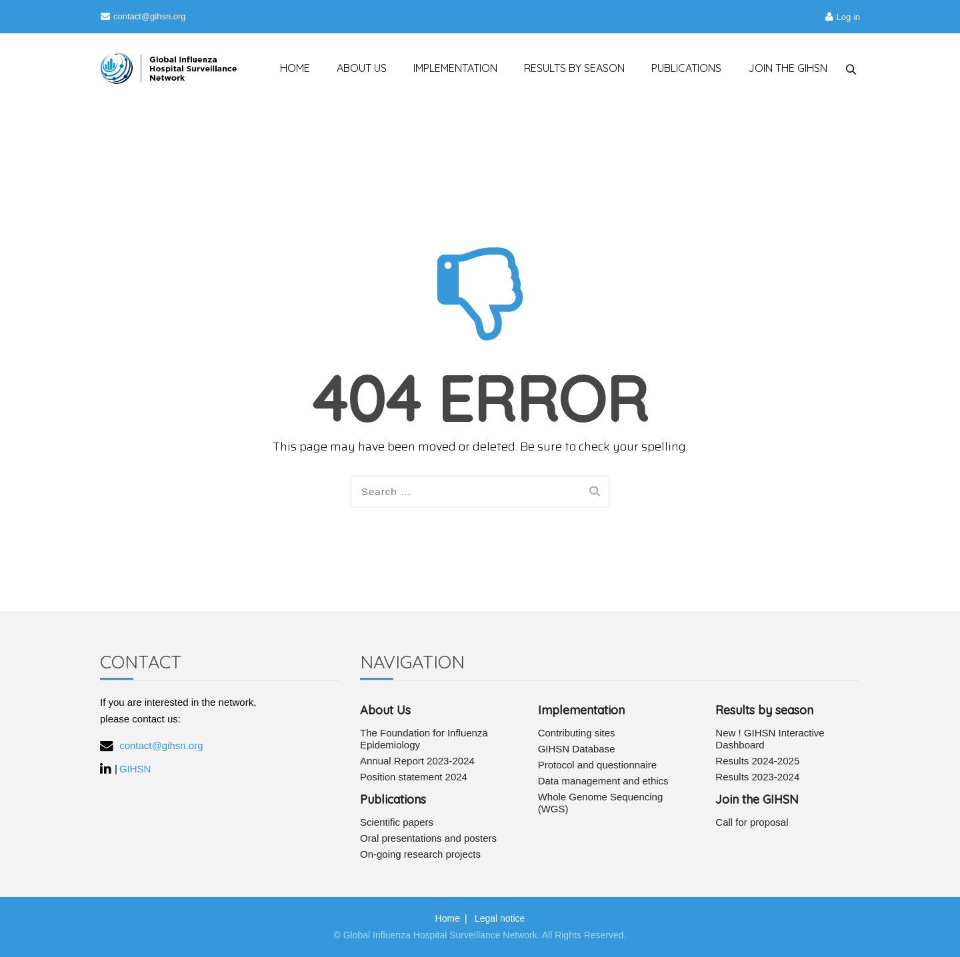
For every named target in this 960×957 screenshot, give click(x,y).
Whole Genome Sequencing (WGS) (600, 802)
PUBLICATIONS (681, 68)
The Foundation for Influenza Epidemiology (424, 738)
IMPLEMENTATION (449, 68)
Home (447, 918)
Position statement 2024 (413, 776)
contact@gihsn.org (143, 16)
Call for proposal (751, 822)
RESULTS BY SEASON (569, 68)
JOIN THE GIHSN (782, 68)
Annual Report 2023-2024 (417, 760)
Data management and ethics (603, 780)
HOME (289, 68)
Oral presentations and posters (428, 838)
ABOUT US (356, 68)
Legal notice (500, 918)
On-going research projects (420, 854)
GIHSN (135, 768)
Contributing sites (576, 732)
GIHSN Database (576, 748)
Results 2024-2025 (757, 760)
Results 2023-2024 (757, 776)
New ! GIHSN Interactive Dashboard (769, 738)
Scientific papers (396, 822)
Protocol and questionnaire (597, 764)
